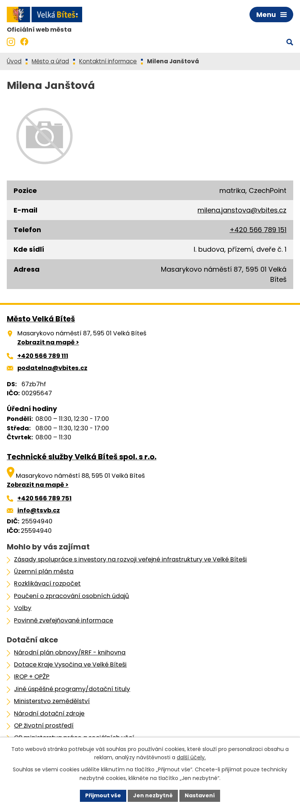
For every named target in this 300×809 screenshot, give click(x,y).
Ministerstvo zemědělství (52, 701)
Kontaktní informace (108, 61)
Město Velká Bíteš (41, 319)
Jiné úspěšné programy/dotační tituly (72, 689)
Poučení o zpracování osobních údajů (71, 596)
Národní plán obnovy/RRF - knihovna (70, 652)
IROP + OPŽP (31, 676)
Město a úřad (50, 61)
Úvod (14, 61)
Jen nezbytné (153, 795)
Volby (22, 608)
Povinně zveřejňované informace (63, 620)
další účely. (191, 758)
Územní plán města (43, 571)
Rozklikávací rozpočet (47, 583)
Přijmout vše (103, 795)
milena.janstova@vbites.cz (241, 210)
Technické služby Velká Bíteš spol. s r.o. (81, 456)
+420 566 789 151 (258, 229)
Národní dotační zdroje (49, 713)
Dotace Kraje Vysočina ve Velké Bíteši (70, 664)
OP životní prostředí (43, 725)
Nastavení (200, 795)
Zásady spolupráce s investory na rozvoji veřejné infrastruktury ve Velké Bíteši (130, 559)
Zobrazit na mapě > (48, 342)
